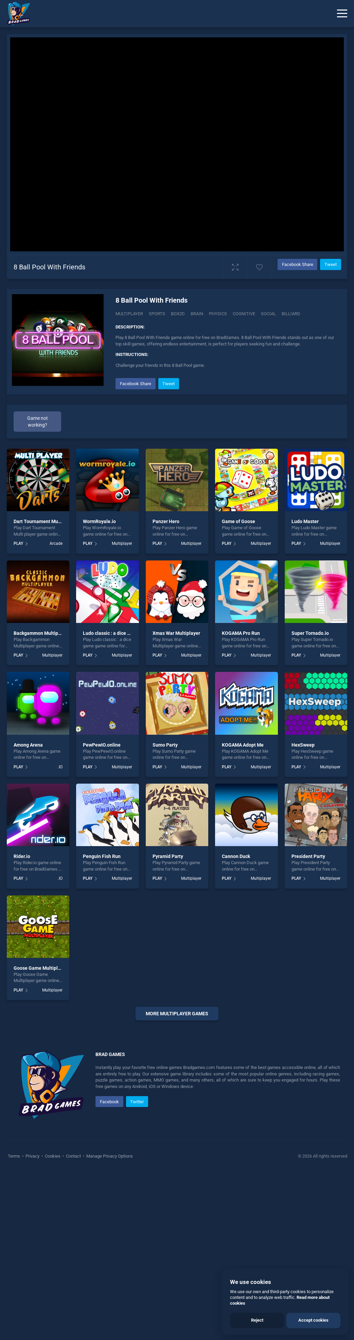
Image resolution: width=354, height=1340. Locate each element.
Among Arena (28, 745)
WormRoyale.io (99, 521)
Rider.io (22, 856)
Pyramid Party (168, 856)
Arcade (56, 543)
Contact (73, 1322)
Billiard (291, 313)
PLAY (18, 543)
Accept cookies (313, 1320)
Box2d (178, 313)
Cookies (52, 1322)
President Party (308, 856)
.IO (60, 767)
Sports (157, 313)
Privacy (32, 1322)
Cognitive (244, 313)
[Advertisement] (177, 1110)
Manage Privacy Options (109, 1322)
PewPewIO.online (102, 745)
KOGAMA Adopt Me (243, 745)
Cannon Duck (236, 856)
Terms (14, 1322)
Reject (257, 1320)
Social (268, 313)
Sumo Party (165, 745)
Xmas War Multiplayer (176, 633)
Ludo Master (305, 521)
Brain (197, 313)
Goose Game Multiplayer (40, 968)
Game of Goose (238, 521)
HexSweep (303, 745)
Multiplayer (129, 313)
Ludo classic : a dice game (111, 633)
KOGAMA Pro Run (241, 633)
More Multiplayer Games (177, 1013)
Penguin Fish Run (102, 856)
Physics (218, 313)
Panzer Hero (166, 521)
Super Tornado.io (310, 633)
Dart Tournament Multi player (45, 521)
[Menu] (342, 14)
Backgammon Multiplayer (41, 633)
